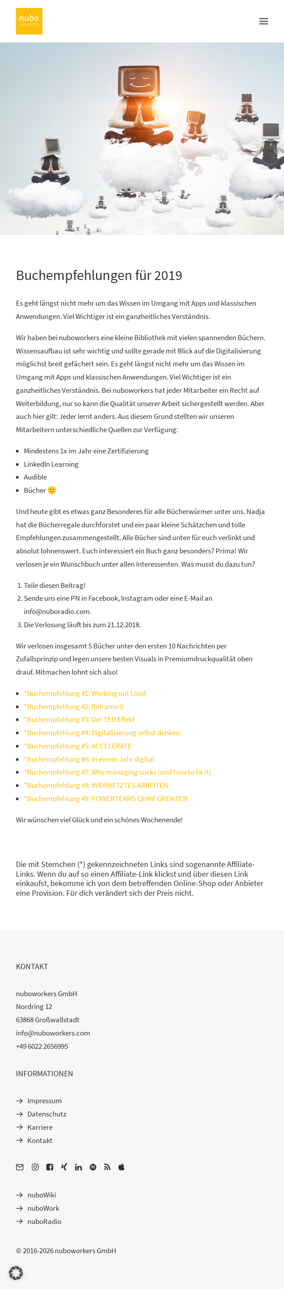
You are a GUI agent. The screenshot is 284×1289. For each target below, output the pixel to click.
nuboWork (43, 1208)
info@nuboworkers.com (53, 1033)
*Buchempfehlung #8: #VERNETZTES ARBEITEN (96, 785)
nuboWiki (41, 1195)
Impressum (44, 1100)
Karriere (40, 1127)
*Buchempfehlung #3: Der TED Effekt (79, 719)
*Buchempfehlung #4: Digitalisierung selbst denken (102, 732)
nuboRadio (44, 1221)
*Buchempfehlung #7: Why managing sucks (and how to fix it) (117, 772)
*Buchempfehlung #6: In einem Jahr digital (89, 759)
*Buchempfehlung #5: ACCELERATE (78, 746)
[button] (16, 1273)
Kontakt (40, 1140)
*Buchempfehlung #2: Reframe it (74, 706)
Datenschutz (46, 1114)
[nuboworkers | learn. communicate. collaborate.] (29, 21)
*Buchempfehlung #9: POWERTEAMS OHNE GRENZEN (106, 798)
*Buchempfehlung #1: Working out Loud (85, 693)
